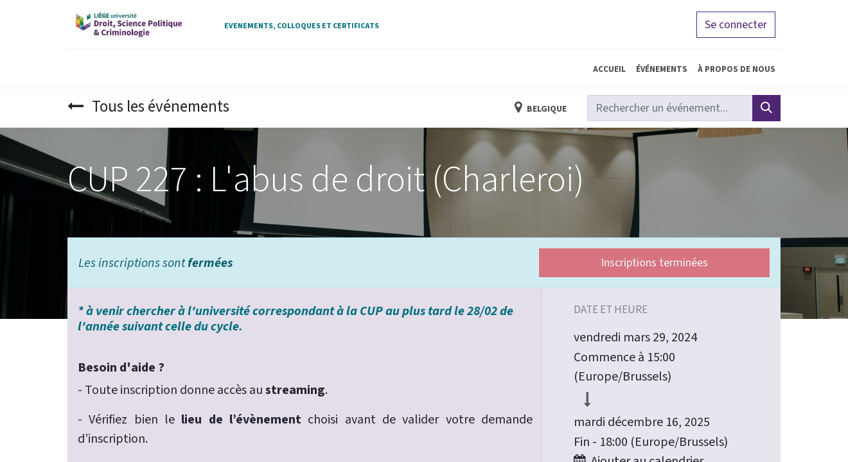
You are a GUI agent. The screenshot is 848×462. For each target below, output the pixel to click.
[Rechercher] (766, 108)
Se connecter (736, 25)
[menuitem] (609, 68)
